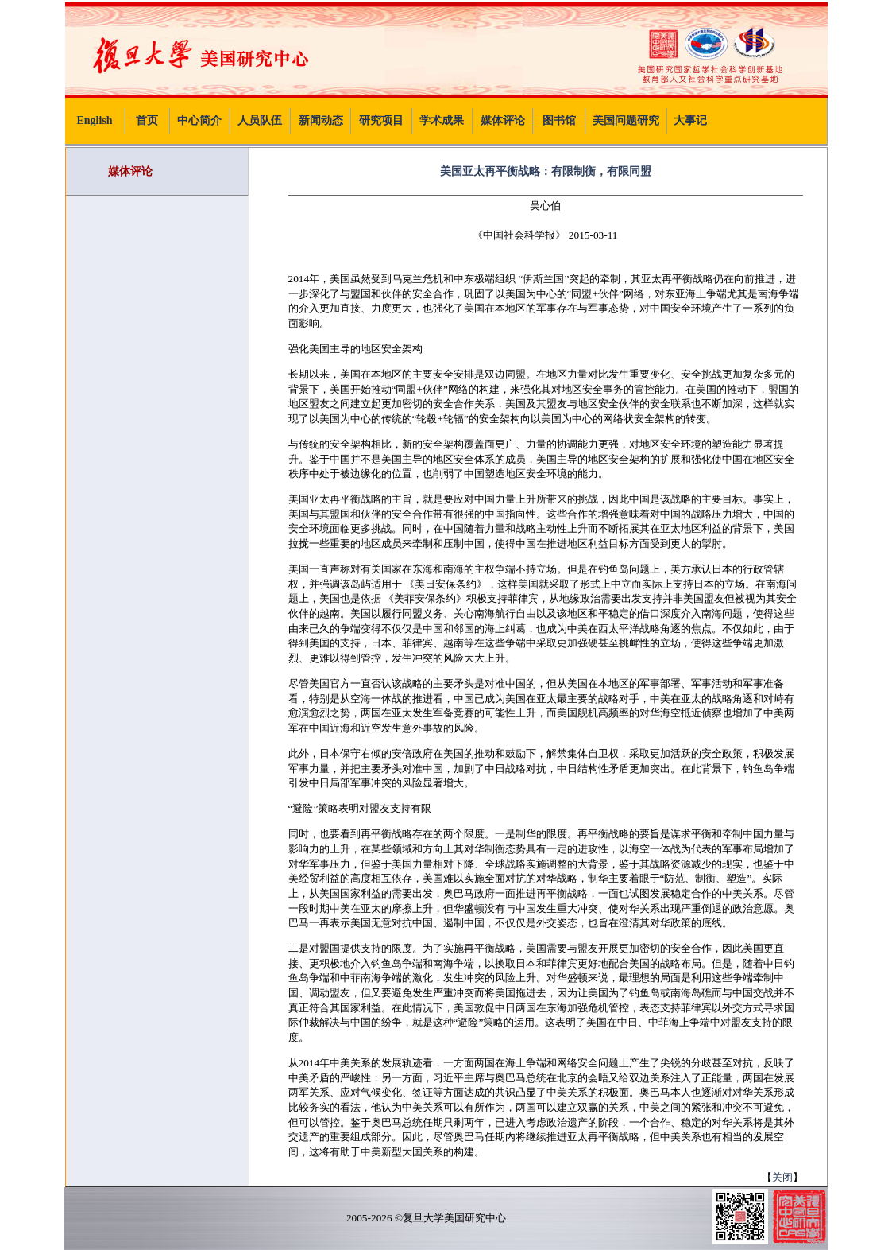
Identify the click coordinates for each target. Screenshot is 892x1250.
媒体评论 (503, 120)
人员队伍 (259, 120)
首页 (147, 120)
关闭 (782, 1177)
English (94, 120)
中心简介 (199, 120)
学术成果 (441, 120)
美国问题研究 (626, 120)
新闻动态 (321, 120)
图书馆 (559, 120)
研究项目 (381, 120)
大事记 (690, 120)
